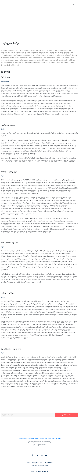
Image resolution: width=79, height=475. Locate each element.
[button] (73, 4)
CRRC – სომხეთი (32, 462)
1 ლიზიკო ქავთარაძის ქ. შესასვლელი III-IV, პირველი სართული (39, 438)
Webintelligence (43, 471)
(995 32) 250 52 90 (39, 445)
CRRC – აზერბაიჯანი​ (46, 462)
